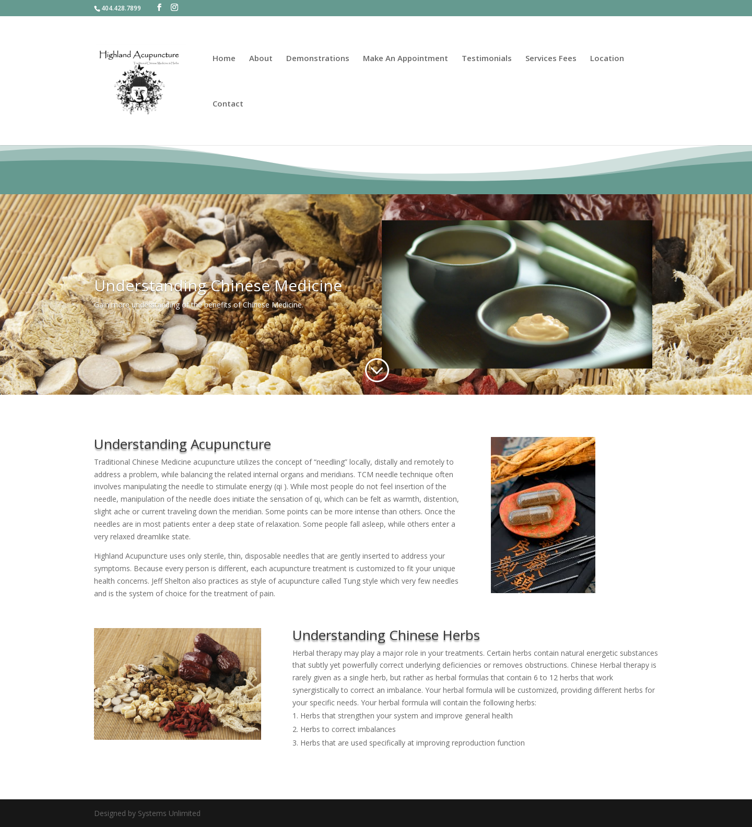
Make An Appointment (405, 58)
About (261, 58)
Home (224, 58)
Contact (228, 104)
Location (607, 58)
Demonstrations (317, 58)
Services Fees (551, 58)
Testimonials (487, 58)
